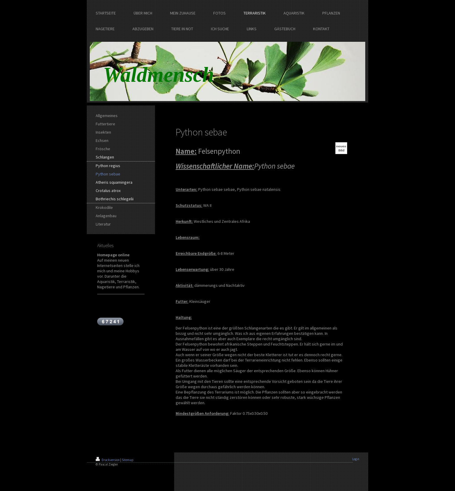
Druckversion (108, 460)
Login (355, 459)
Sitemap (128, 460)
